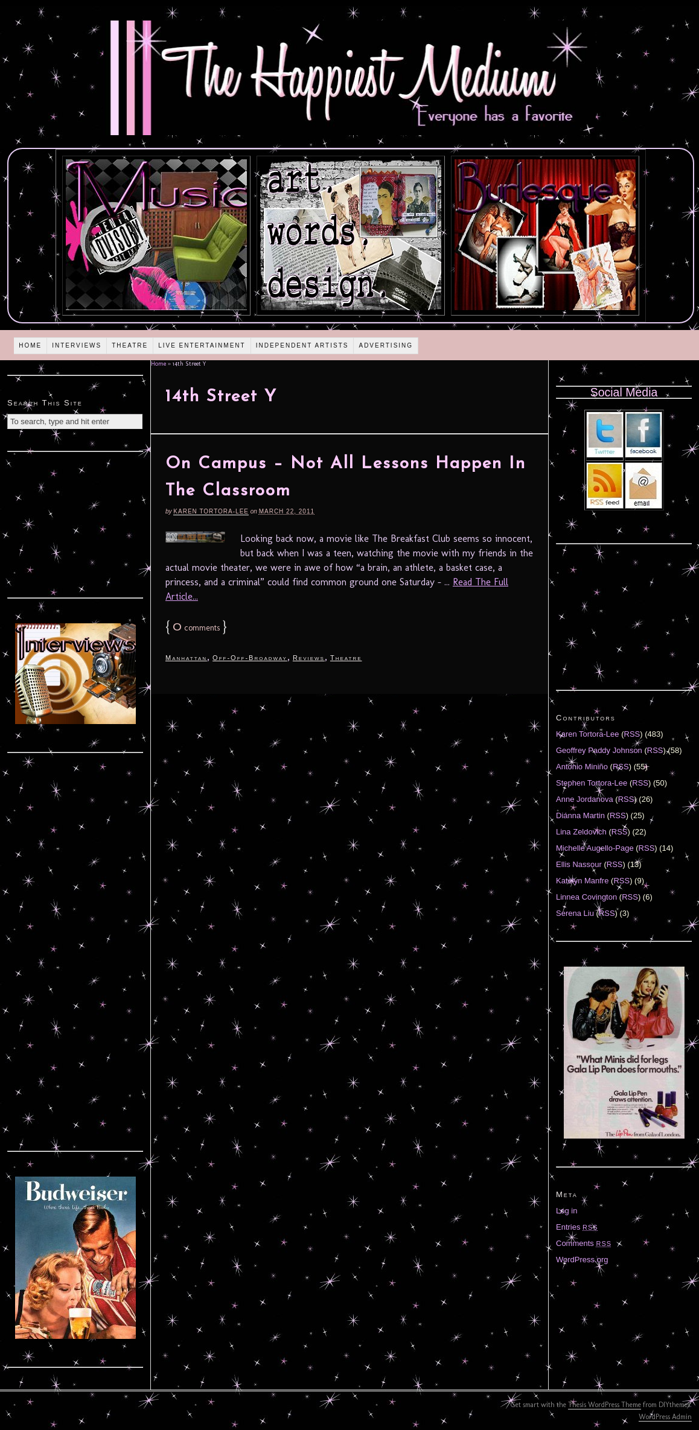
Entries (577, 1226)
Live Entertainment (202, 345)
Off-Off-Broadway (249, 657)
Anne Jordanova (584, 799)
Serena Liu (575, 913)
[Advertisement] (75, 523)
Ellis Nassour (579, 864)
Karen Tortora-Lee (211, 511)
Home (30, 345)
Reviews (309, 657)
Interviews (76, 345)
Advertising (386, 345)
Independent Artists (302, 345)
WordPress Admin (665, 1417)
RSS (632, 734)
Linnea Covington (586, 896)
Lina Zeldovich (581, 831)
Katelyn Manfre (582, 880)
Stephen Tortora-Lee (591, 782)
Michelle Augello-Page (595, 848)
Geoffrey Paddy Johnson (599, 750)
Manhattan (186, 657)
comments (196, 628)
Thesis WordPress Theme (604, 1404)
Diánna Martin (580, 815)
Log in (566, 1210)
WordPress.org (582, 1259)
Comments (583, 1243)
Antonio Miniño (582, 766)
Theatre (130, 345)
